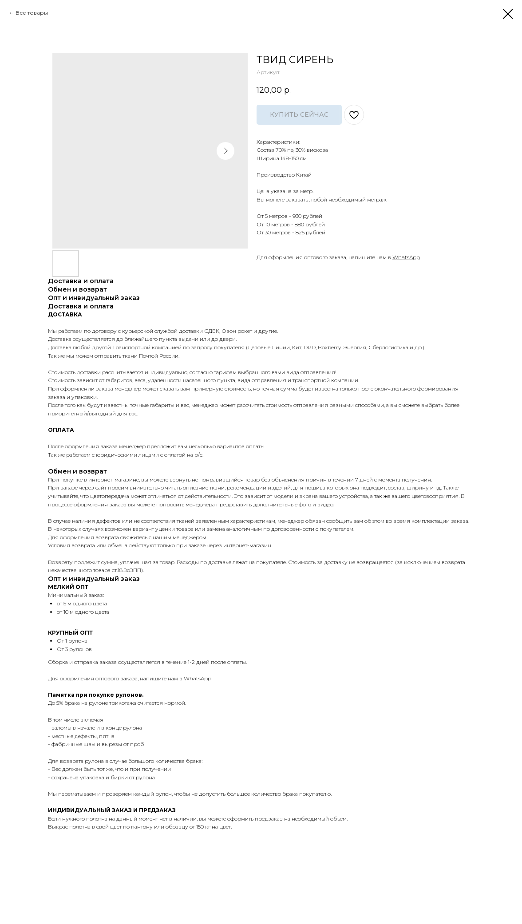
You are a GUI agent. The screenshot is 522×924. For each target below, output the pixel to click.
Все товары (32, 12)
